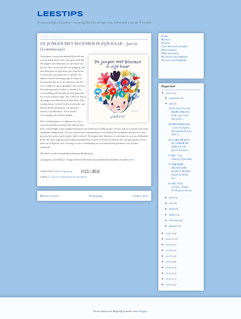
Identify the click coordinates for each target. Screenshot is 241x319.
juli (171, 103)
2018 (169, 250)
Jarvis (55, 176)
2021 (169, 233)
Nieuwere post (49, 196)
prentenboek (80, 176)
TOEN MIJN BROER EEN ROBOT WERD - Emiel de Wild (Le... (180, 171)
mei (171, 203)
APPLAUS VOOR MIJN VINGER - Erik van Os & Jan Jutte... (179, 113)
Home (164, 36)
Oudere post (140, 196)
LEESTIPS (60, 14)
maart (172, 214)
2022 (169, 93)
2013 (169, 278)
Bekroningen (169, 49)
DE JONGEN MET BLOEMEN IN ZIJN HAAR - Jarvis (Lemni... (179, 145)
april (172, 208)
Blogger (143, 311)
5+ (49, 176)
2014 (169, 273)
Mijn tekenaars (170, 53)
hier (132, 159)
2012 (169, 284)
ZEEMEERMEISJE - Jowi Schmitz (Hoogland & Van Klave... (179, 129)
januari (173, 226)
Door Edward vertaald (174, 46)
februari (174, 220)
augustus (174, 98)
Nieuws (165, 39)
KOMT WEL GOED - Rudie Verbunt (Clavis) (180, 187)
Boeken (165, 43)
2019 (169, 244)
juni (171, 197)
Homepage (96, 196)
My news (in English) (173, 60)
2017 (169, 256)
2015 (169, 267)
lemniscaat (66, 176)
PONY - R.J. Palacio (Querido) (180, 157)
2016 (169, 261)
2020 (169, 239)
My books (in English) (174, 56)
